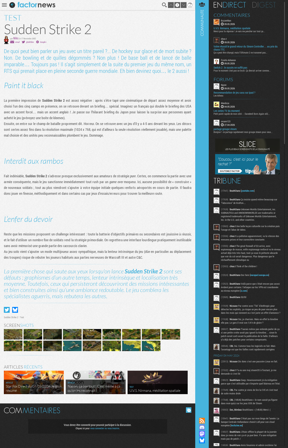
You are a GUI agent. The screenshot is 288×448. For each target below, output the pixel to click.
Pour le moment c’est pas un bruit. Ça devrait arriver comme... (242, 70)
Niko (16, 38)
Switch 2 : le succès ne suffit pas (230, 67)
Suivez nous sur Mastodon (202, 434)
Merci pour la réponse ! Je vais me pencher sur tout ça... (239, 31)
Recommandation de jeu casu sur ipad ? (234, 92)
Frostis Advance (228, 60)
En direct (230, 5)
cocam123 (225, 121)
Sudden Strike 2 (11, 317)
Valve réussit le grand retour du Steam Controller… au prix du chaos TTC (246, 48)
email (17, 41)
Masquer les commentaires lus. (188, 410)
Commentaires (232, 15)
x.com (244, 290)
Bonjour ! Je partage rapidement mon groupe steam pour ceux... (243, 132)
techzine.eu (236, 425)
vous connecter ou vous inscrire (104, 428)
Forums (223, 79)
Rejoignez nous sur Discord (202, 427)
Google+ (43, 41)
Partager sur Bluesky (15, 310)
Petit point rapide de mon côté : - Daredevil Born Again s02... (242, 113)
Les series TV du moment (227, 110)
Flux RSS (202, 421)
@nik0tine (30, 41)
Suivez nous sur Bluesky (202, 440)
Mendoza (225, 103)
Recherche (164, 5)
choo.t (224, 38)
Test (22, 317)
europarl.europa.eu (259, 275)
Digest (264, 5)
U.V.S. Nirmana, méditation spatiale (232, 28)
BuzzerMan (226, 20)
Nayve (223, 84)
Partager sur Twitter (7, 310)
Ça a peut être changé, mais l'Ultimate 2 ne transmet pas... (240, 52)
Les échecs (218, 95)
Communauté (202, 205)
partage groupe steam (225, 129)
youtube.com (247, 190)
